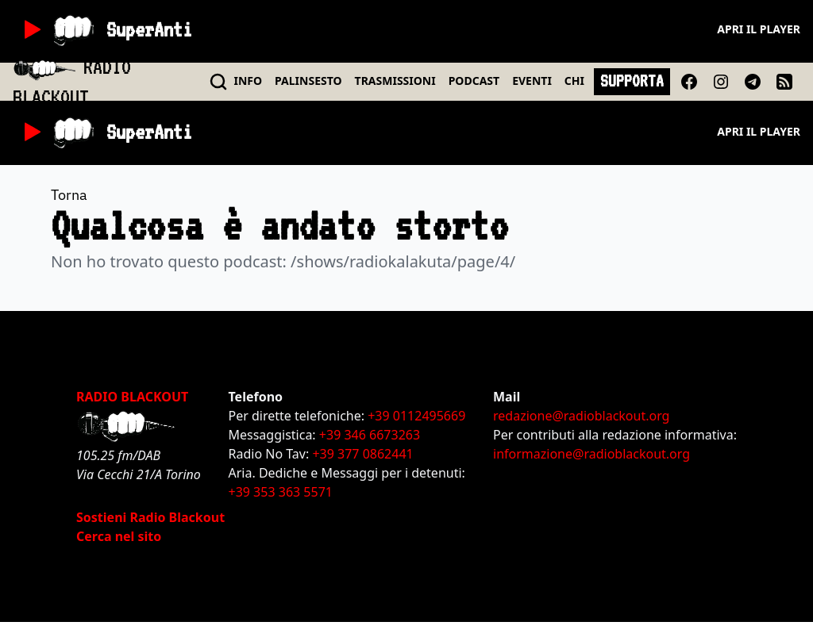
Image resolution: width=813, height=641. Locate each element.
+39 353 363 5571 (281, 492)
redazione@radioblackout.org (581, 415)
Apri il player (758, 28)
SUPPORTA (632, 80)
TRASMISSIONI (395, 80)
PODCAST (474, 80)
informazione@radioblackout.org (591, 454)
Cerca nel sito (118, 536)
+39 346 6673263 (369, 434)
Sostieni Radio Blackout (150, 517)
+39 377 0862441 (362, 454)
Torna (69, 195)
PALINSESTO (308, 80)
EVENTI (532, 80)
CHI (574, 80)
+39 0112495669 (416, 415)
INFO (248, 80)
